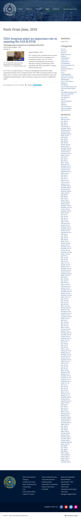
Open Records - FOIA (67, 482)
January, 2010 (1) (65, 415)
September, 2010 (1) (66, 401)
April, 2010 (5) (64, 410)
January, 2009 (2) (65, 435)
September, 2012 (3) (66, 359)
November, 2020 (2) (66, 187)
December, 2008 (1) (66, 437)
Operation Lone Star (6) (67, 78)
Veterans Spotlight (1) (66, 108)
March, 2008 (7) (65, 453)
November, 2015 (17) (66, 291)
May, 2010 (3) (64, 408)
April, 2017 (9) (64, 261)
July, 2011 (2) (64, 385)
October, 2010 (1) (65, 399)
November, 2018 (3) (66, 229)
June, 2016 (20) (65, 279)
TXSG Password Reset (29, 492)
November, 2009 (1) (66, 419)
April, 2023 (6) (64, 142)
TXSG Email (64, 492)
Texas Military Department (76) (69, 92)
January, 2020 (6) (65, 203)
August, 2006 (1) (65, 460)
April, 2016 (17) (65, 282)
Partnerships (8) (65, 79)
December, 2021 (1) (66, 166)
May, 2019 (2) (64, 218)
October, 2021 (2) (65, 169)
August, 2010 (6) (65, 403)
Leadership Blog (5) (66, 74)
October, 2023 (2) (65, 132)
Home (20, 9)
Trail (24, 489)
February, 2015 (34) (66, 308)
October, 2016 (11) (65, 272)
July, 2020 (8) (64, 194)
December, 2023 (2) (66, 128)
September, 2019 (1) (66, 211)
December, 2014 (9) (66, 311)
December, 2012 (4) (66, 354)
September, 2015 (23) (66, 295)
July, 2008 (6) (64, 446)
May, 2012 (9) (64, 367)
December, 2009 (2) (66, 417)
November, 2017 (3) (66, 248)
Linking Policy (27, 487)
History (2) (63, 70)
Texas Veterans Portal (48, 479)
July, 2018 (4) (64, 234)
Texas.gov (25, 479)
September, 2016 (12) (66, 273)
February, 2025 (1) (65, 126)
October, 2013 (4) (65, 336)
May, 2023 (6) (64, 141)
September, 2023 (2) (66, 134)
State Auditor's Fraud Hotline (50, 484)
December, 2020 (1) (66, 186)
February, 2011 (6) (65, 394)
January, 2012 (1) (65, 374)
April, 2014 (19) (65, 325)
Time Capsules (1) (65, 97)
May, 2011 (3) (64, 388)
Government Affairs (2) (67, 69)
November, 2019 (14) (66, 207)
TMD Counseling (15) (66, 101)
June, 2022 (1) (64, 159)
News (47, 9)
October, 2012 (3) (65, 358)
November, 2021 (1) (66, 168)
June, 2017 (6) (64, 257)
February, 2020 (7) (65, 202)
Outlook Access (65, 484)
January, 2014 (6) (65, 331)
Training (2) (64, 104)
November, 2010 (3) (66, 397)
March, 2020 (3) (65, 200)
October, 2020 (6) (65, 189)
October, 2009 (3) (65, 420)
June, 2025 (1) (64, 121)
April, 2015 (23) (65, 304)
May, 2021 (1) (64, 177)
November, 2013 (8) (66, 334)
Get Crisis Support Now (70, 9)
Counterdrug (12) (65, 58)
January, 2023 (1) (65, 146)
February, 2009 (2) (65, 433)
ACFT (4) (63, 49)
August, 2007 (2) (65, 458)
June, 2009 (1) (64, 426)
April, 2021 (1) (64, 178)
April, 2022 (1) (64, 160)
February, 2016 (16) (66, 286)
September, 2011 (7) (66, 381)
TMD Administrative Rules (69, 489)
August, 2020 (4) (65, 193)
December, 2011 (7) (66, 376)
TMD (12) (63, 99)
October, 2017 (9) (65, 250)
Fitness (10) (64, 67)
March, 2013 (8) (65, 349)
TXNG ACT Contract (28, 494)
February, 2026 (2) (65, 119)
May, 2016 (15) (64, 281)
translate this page (71, 515)
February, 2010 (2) (65, 413)
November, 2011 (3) (66, 377)
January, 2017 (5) (65, 266)
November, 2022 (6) (66, 150)
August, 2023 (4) (65, 135)
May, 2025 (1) (64, 123)
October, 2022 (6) (65, 151)
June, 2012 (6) (64, 365)
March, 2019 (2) (65, 221)
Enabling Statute (47, 482)
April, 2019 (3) (64, 220)
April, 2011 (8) (64, 390)
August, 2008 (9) (65, 444)
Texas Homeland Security (49, 477)
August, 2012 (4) (65, 361)
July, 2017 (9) (64, 256)
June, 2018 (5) (64, 236)
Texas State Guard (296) (67, 94)
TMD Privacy (64, 487)
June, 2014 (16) (65, 322)
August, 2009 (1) (65, 424)
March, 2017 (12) (65, 263)
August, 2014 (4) (65, 318)
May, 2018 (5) (64, 238)
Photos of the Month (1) (67, 81)
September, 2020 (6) (66, 191)
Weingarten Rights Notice (68, 494)
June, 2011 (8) (64, 386)
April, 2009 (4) (64, 429)
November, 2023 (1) (66, 130)
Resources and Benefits (68, 477)
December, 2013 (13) (66, 333)
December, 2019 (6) (66, 205)
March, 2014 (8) (65, 327)
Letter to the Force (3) (67, 76)
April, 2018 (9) (64, 239)
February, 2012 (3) (65, 372)
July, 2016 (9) (64, 277)
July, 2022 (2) (64, 157)
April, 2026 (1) (64, 117)
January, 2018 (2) (65, 245)
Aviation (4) (64, 51)
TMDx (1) (63, 103)
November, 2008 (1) (66, 438)
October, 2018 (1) (65, 230)
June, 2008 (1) (64, 447)
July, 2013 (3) (64, 342)
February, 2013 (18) (66, 351)
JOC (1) (62, 72)
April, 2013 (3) (64, 347)
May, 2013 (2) (64, 345)
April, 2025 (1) (64, 125)
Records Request (66, 479)
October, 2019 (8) (65, 209)
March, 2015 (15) (65, 306)
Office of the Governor (29, 477)
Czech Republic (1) (65, 63)
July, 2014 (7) (64, 320)
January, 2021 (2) (65, 184)
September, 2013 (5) (66, 338)
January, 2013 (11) (65, 352)
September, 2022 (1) (66, 153)
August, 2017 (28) (65, 254)
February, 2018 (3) (65, 243)
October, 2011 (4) (65, 379)
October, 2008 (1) (65, 440)
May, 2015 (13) (64, 302)
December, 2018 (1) (66, 227)
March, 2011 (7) (65, 392)
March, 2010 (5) (65, 411)
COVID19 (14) (64, 60)
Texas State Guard (37, 85)
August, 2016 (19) (65, 275)
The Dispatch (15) (65, 95)
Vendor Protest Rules (48, 487)
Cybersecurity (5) (65, 61)
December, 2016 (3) (66, 268)
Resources (39, 9)
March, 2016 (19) (65, 284)
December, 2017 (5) (66, 247)
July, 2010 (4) (64, 404)
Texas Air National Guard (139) (69, 86)
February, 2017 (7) (65, 264)
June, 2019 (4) (64, 216)
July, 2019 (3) (64, 214)
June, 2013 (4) (64, 343)
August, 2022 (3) (65, 155)
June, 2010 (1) (64, 406)
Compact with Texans (29, 482)
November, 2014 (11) (66, 313)
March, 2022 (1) (65, 162)
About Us (29, 9)
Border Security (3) (65, 54)
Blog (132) (63, 52)
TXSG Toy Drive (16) (66, 106)
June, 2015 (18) (65, 300)
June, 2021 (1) (64, 175)
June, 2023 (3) (64, 139)
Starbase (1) (64, 83)
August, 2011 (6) (65, 383)
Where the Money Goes (29, 484)
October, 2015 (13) (65, 293)
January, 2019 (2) (65, 225)
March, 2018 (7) (65, 241)
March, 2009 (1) (65, 431)
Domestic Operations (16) (67, 65)
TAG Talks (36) (64, 85)
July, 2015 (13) (64, 299)
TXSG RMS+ (45, 489)
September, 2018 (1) (66, 232)
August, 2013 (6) (65, 340)
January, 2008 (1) (65, 456)
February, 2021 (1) (65, 182)
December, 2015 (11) (66, 290)
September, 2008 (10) (66, 442)
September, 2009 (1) (66, 422)
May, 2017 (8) (64, 259)
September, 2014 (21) (66, 316)
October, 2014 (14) (65, 315)
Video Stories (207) (66, 110)
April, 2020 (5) (64, 198)
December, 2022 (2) (66, 148)
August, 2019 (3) (65, 212)
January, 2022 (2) (65, 164)
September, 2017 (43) (66, 252)
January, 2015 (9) (65, 309)
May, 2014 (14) (64, 324)
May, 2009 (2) (64, 428)
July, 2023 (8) (64, 137)
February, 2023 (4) (65, 144)
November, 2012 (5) (66, 356)
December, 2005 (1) (66, 462)
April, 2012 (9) (64, 368)
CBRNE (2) (63, 56)
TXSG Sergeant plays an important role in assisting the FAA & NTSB (30, 40)
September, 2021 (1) (66, 171)
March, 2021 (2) (65, 180)
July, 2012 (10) (64, 363)
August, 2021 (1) (65, 173)
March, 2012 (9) (65, 370)
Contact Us (56, 9)
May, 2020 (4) (64, 196)
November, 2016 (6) (66, 270)
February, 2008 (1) (65, 455)
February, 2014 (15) (66, 329)
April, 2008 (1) (64, 451)
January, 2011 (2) (65, 395)
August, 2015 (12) (65, 297)
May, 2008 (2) (64, 449)
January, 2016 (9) (65, 288)
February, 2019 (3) (65, 223)
